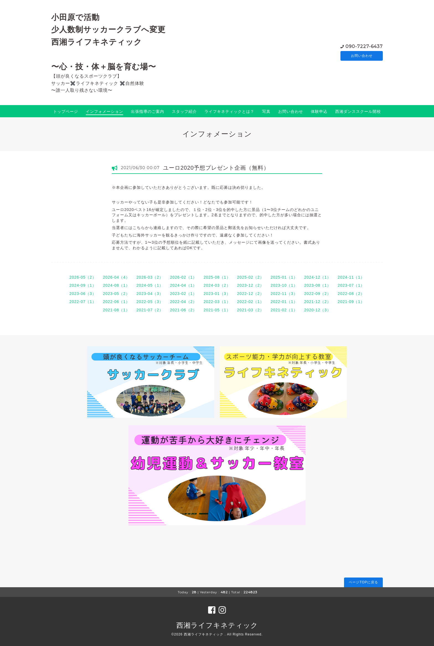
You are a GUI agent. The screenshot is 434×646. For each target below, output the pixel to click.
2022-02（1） (250, 301)
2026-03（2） (149, 277)
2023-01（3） (216, 293)
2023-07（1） (351, 285)
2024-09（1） (82, 285)
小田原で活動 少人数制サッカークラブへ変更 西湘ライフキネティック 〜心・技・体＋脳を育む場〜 (108, 41)
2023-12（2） (250, 285)
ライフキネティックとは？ (229, 111)
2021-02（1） (284, 310)
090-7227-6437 (364, 46)
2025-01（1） (284, 277)
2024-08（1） (116, 285)
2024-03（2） (216, 285)
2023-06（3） (82, 293)
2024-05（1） (149, 285)
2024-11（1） (351, 277)
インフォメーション (104, 111)
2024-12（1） (317, 277)
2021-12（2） (317, 301)
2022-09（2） (317, 293)
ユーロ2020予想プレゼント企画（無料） (216, 168)
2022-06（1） (116, 301)
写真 (266, 111)
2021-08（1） (116, 310)
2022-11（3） (284, 293)
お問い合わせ (361, 56)
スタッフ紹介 (184, 111)
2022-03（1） (216, 301)
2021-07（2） (149, 310)
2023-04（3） (149, 293)
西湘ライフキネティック (217, 625)
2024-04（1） (183, 285)
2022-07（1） (82, 301)
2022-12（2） (250, 293)
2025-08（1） (216, 277)
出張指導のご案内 (147, 111)
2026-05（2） (82, 277)
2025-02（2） (250, 277)
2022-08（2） (351, 293)
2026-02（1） (183, 277)
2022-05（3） (149, 301)
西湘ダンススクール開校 (358, 111)
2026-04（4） (116, 277)
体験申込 (319, 111)
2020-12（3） (317, 310)
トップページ (65, 111)
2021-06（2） (183, 310)
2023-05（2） (116, 293)
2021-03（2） (250, 310)
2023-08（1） (317, 285)
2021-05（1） (216, 310)
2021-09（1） (351, 301)
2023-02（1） (183, 293)
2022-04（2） (183, 301)
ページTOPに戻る (363, 582)
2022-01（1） (284, 301)
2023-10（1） (284, 285)
